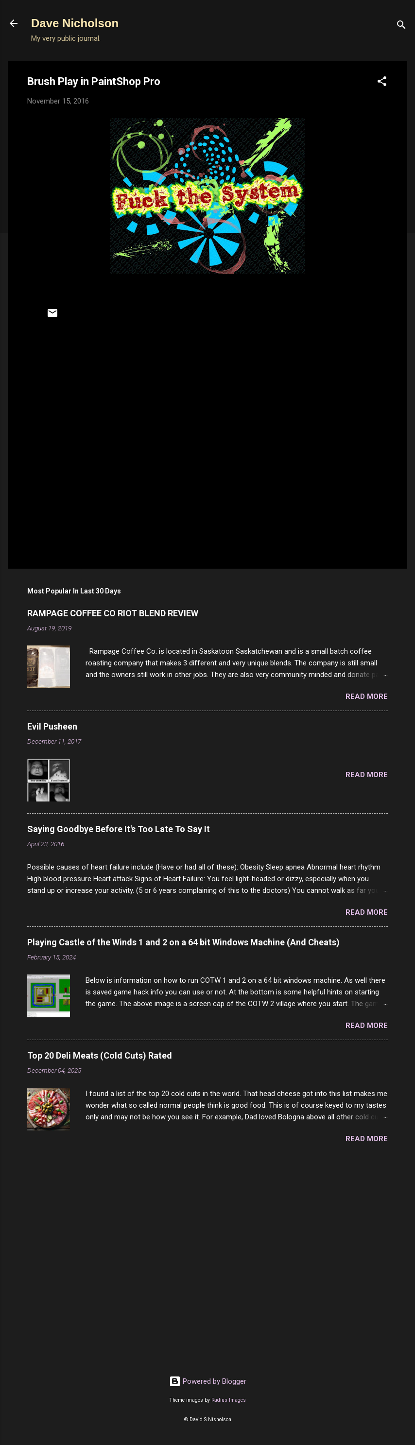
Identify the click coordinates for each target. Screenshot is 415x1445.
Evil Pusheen (52, 726)
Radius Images (228, 1400)
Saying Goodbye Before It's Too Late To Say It (118, 829)
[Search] (401, 26)
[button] (382, 82)
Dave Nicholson (75, 23)
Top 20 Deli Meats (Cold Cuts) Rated (99, 1055)
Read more (367, 696)
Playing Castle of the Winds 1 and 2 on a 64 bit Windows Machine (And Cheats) (183, 942)
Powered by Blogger (207, 1381)
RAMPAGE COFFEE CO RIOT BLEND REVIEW (112, 613)
